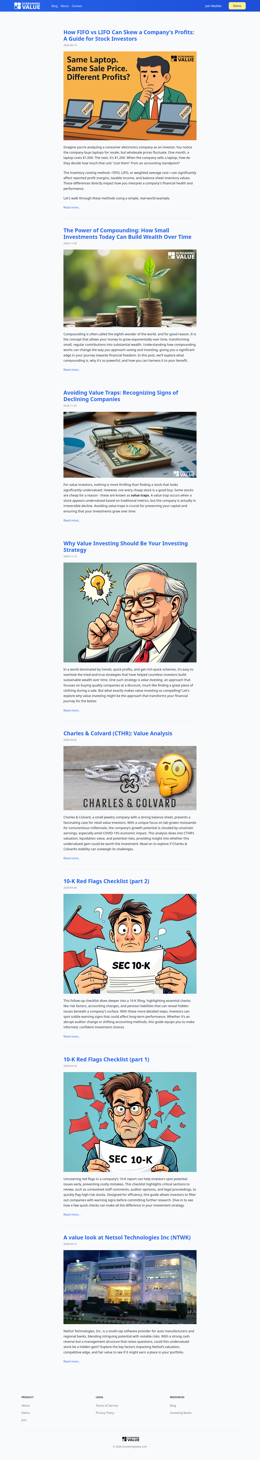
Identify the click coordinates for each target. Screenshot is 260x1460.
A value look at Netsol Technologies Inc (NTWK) (127, 1237)
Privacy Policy (105, 1413)
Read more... (72, 207)
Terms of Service (107, 1406)
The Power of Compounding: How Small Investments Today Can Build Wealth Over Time (127, 233)
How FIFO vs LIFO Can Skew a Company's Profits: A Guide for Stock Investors (128, 35)
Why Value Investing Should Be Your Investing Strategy (125, 546)
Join (24, 1420)
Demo (237, 6)
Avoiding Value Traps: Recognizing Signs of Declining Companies (120, 396)
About (65, 6)
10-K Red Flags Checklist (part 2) (106, 881)
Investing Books (181, 1413)
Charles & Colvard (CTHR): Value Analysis (117, 733)
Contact (77, 6)
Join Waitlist (213, 6)
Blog (55, 6)
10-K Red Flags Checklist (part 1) (106, 1059)
